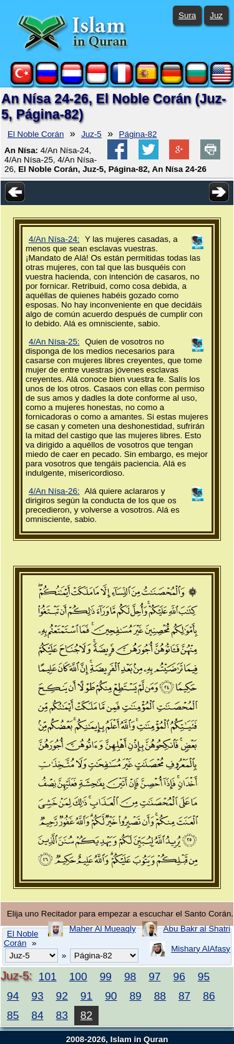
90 (111, 996)
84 (37, 1015)
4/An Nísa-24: (54, 239)
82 (86, 1015)
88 (160, 996)
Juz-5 (91, 134)
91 (86, 996)
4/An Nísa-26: (54, 491)
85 (13, 1015)
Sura (187, 15)
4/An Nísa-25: (54, 341)
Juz (216, 15)
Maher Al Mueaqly (102, 928)
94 (13, 996)
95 (204, 976)
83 (62, 1015)
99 (106, 976)
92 (62, 996)
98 (130, 976)
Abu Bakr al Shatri (196, 928)
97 (154, 976)
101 (48, 976)
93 (37, 996)
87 (184, 996)
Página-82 (138, 134)
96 (179, 976)
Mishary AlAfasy (200, 948)
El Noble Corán (35, 134)
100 (78, 976)
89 (135, 996)
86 (209, 996)
